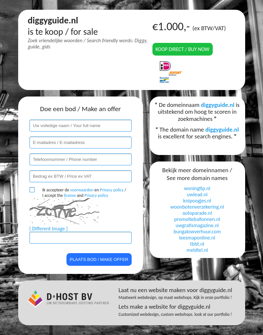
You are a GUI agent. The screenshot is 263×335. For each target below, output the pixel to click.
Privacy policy (112, 190)
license (70, 195)
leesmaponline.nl (197, 238)
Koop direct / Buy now (182, 49)
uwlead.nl (197, 194)
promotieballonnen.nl (197, 219)
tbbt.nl (197, 244)
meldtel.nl (197, 250)
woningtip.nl (197, 188)
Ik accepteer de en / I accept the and (84, 192)
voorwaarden (81, 190)
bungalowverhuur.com (197, 231)
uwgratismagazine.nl (197, 225)
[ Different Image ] (49, 228)
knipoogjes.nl (197, 201)
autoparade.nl (197, 213)
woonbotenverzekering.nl (197, 207)
